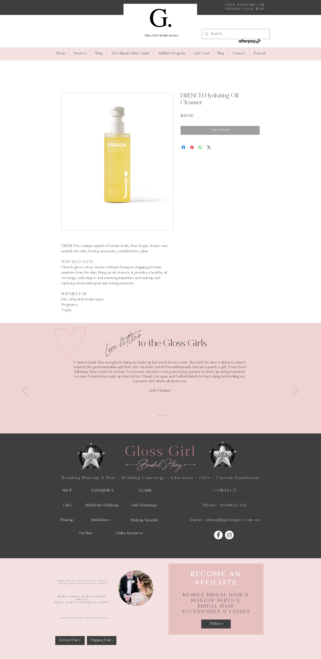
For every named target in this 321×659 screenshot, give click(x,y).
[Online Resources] (129, 533)
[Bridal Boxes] (100, 520)
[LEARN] (145, 491)
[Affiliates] (216, 624)
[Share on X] (209, 147)
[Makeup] (67, 520)
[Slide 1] (154, 415)
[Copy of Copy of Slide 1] (162, 415)
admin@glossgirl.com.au (232, 520)
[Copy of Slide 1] (158, 415)
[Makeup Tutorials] (144, 520)
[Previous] (25, 391)
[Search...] (235, 34)
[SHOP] (67, 491)
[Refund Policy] (70, 640)
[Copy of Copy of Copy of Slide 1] (166, 415)
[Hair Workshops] (144, 505)
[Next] (296, 391)
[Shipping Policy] (101, 640)
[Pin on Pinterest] (192, 147)
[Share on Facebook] (183, 147)
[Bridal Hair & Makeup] (102, 505)
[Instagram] (229, 535)
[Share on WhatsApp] (200, 147)
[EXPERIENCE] (103, 491)
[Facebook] (218, 535)
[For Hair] (85, 533)
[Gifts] (67, 505)
